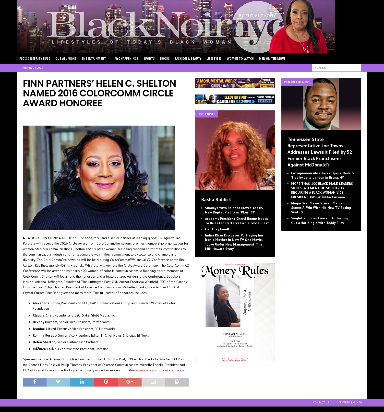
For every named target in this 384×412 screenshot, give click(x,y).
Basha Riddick (216, 199)
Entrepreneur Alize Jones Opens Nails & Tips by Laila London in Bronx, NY (322, 175)
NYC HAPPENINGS (126, 58)
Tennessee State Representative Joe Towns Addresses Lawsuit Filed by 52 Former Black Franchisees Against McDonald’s (320, 152)
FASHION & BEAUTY (188, 58)
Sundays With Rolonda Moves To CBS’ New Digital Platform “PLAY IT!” (234, 210)
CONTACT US (321, 402)
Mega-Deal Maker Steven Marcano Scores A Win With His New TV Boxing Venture (321, 207)
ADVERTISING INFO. (350, 402)
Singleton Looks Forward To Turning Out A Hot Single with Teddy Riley (319, 220)
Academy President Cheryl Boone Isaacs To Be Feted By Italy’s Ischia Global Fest (237, 220)
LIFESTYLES (214, 58)
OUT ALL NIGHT (66, 58)
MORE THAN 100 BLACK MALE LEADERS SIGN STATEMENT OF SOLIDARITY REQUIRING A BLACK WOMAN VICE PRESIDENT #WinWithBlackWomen (322, 190)
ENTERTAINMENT (94, 58)
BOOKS (165, 58)
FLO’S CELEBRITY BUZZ (34, 58)
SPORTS (149, 58)
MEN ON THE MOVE (272, 58)
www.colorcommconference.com (161, 370)
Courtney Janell (217, 229)
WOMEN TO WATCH (240, 58)
